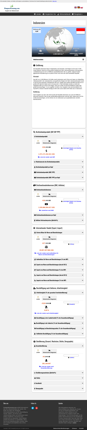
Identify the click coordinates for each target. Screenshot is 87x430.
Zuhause (74, 428)
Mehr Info (54, 1)
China (72, 244)
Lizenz (74, 422)
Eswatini (72, 304)
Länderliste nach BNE (46, 210)
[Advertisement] (14, 30)
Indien (72, 357)
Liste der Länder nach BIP (46, 157)
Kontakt (81, 428)
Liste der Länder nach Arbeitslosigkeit (46, 313)
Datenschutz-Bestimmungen (61, 428)
